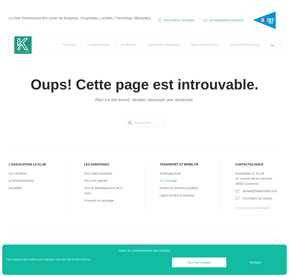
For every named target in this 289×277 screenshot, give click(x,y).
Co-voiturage (168, 180)
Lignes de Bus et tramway (177, 195)
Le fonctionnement (21, 180)
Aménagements (170, 173)
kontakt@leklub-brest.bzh (223, 20)
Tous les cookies (199, 262)
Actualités (15, 188)
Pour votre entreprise (98, 173)
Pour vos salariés (95, 180)
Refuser (255, 262)
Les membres (18, 173)
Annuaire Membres (163, 45)
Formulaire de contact (257, 198)
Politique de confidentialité (252, 208)
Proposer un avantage (99, 200)
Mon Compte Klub (244, 45)
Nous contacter (205, 45)
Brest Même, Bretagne (175, 20)
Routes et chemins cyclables (179, 188)
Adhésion (129, 45)
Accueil (69, 45)
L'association (98, 45)
